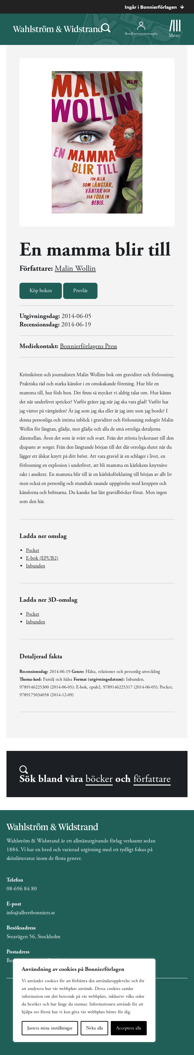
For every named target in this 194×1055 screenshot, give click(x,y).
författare (152, 779)
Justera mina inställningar (50, 1028)
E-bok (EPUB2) (42, 558)
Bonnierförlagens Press (88, 346)
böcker (99, 779)
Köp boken (40, 290)
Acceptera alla (128, 1028)
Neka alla (94, 1028)
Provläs (80, 290)
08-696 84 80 (21, 888)
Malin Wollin (75, 268)
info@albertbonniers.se (30, 912)
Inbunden (35, 566)
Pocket (32, 550)
